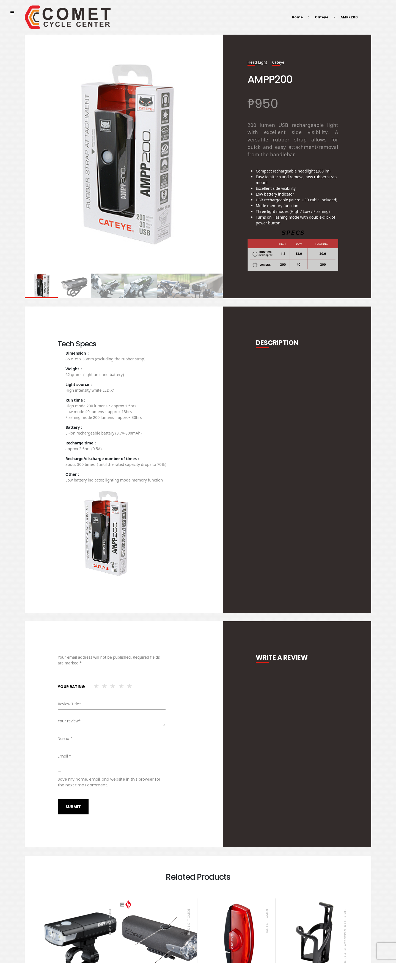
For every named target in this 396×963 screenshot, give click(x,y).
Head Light (257, 62)
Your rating (71, 686)
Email (64, 756)
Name (65, 738)
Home (297, 17)
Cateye (321, 17)
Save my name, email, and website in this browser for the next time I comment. (109, 782)
